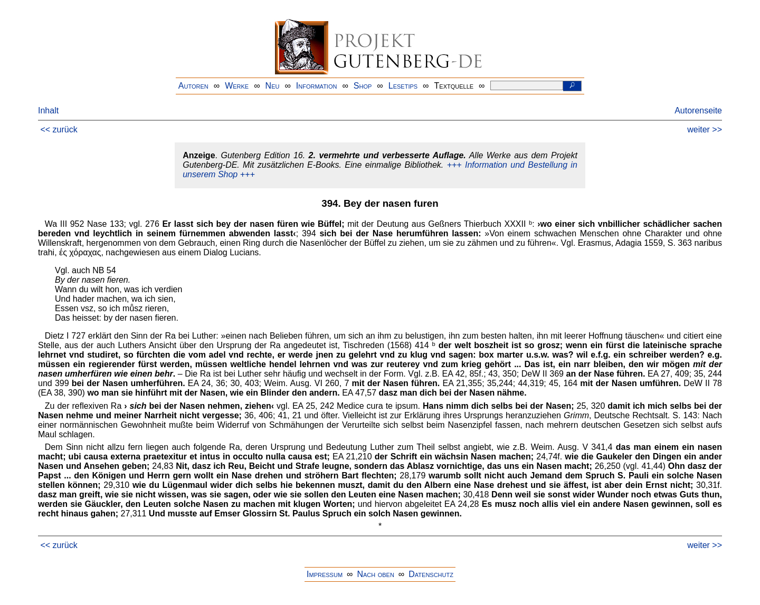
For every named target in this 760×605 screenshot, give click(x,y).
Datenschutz (430, 574)
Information (316, 85)
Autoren (193, 85)
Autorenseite (698, 110)
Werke (237, 85)
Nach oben (375, 574)
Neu (272, 85)
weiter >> (704, 129)
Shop (363, 85)
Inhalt (48, 110)
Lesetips (402, 85)
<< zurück (58, 129)
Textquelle (454, 85)
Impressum (325, 574)
